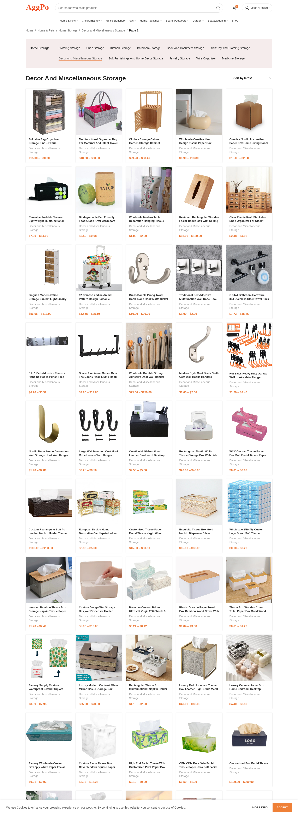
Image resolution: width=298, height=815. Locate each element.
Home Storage (68, 30)
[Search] (139, 8)
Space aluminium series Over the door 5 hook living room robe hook (98, 377)
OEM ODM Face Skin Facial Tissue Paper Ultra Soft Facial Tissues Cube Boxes (198, 767)
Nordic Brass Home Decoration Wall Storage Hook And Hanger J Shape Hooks (48, 455)
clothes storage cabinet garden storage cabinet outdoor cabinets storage (146, 143)
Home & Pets (45, 30)
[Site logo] (37, 7)
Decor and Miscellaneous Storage (103, 30)
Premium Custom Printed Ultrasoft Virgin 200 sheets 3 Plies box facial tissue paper (148, 611)
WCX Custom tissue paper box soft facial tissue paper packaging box (248, 455)
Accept (282, 807)
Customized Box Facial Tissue (249, 763)
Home (29, 30)
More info (260, 807)
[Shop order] (252, 78)
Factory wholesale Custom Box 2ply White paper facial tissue (47, 767)
